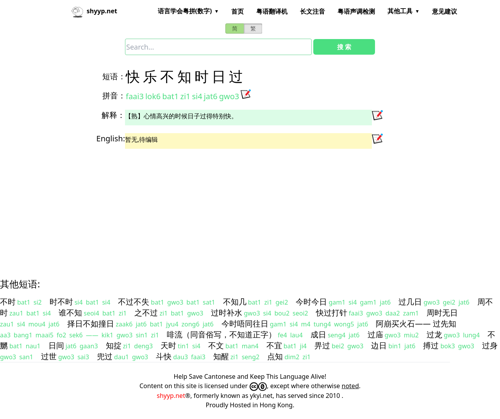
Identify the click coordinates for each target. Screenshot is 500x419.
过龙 (434, 334)
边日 (379, 345)
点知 (275, 356)
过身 (490, 345)
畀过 (322, 345)
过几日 (410, 301)
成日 (318, 334)
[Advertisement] (236, 206)
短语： (114, 76)
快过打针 (331, 312)
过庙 (375, 334)
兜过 (104, 356)
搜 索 (344, 47)
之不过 (146, 312)
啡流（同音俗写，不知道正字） (221, 334)
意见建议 (444, 11)
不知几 (234, 301)
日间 (56, 345)
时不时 (61, 301)
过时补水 (226, 312)
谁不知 (70, 312)
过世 (49, 356)
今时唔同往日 (244, 323)
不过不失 (133, 301)
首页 (237, 11)
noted (350, 386)
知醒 (221, 356)
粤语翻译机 (272, 11)
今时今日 (311, 301)
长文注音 (312, 11)
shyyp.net (171, 395)
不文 (216, 345)
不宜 (274, 345)
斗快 (163, 356)
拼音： (114, 95)
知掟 (113, 345)
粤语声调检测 (356, 11)
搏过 (431, 345)
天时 (168, 345)
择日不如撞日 (90, 323)
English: (110, 138)
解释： (113, 115)
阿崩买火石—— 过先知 (416, 323)
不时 (8, 301)
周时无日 (442, 312)
